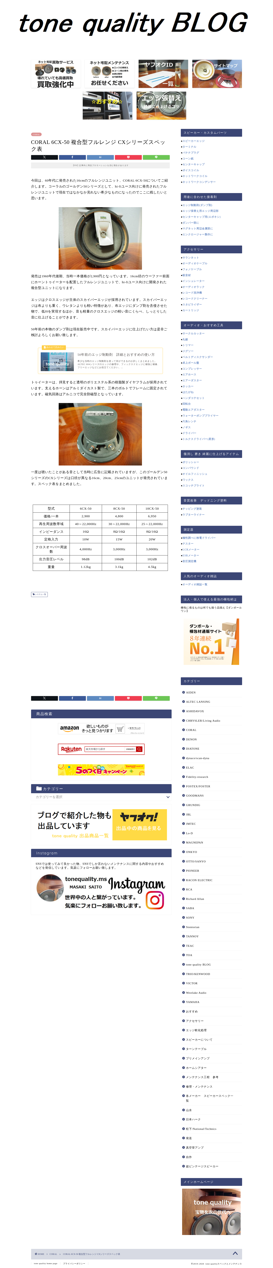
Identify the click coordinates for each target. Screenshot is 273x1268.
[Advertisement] (100, 646)
